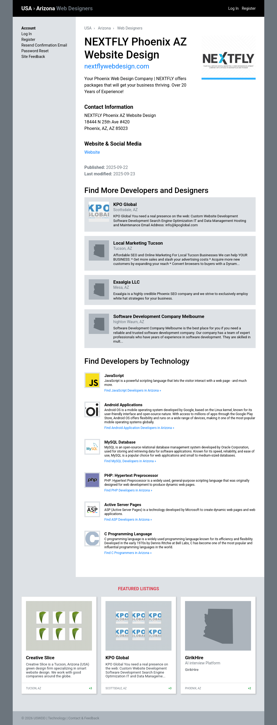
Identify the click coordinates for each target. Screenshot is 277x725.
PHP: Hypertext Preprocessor (131, 475)
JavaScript (114, 375)
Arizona (64, 8)
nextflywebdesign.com (116, 66)
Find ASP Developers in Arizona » (128, 519)
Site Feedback (33, 56)
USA (27, 8)
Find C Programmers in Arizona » (128, 553)
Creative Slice (40, 657)
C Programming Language (128, 534)
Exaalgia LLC (126, 282)
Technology (57, 718)
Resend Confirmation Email (44, 45)
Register (249, 8)
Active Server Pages (122, 504)
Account (28, 28)
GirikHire (194, 657)
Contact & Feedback (83, 718)
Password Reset (35, 51)
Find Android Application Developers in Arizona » (139, 428)
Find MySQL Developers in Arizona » (130, 461)
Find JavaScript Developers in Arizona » (132, 390)
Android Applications (123, 404)
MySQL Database (120, 442)
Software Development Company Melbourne (158, 316)
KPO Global (125, 204)
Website (92, 152)
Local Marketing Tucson (138, 243)
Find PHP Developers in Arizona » (128, 490)
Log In (233, 8)
